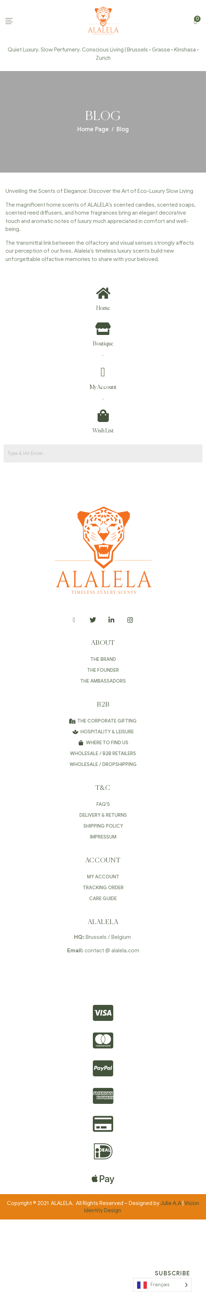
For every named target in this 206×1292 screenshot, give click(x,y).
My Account (103, 387)
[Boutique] (103, 328)
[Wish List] (103, 415)
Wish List (103, 431)
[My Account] (103, 372)
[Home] (103, 293)
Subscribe (172, 1273)
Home (103, 308)
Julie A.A (170, 1203)
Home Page (93, 129)
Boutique (103, 344)
